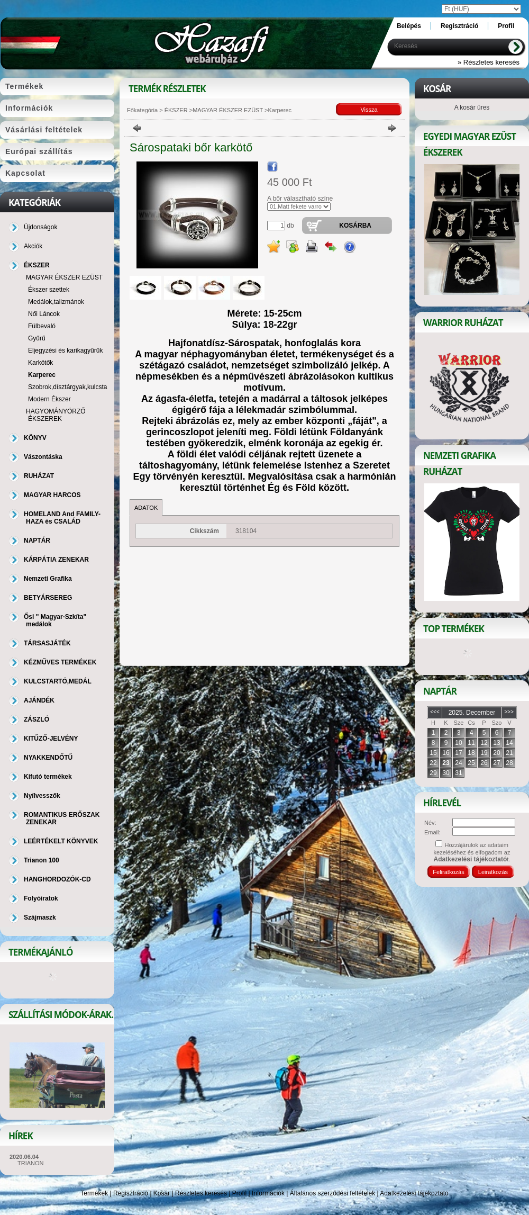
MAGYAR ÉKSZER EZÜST (228, 110)
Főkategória (142, 110)
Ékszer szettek (48, 289)
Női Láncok (44, 314)
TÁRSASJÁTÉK (47, 643)
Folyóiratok (41, 898)
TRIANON (30, 1163)
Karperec (42, 375)
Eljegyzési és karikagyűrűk (65, 350)
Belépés (409, 26)
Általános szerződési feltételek (332, 1193)
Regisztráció (130, 1193)
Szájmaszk (40, 917)
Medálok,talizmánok (56, 301)
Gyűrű (36, 338)
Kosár (161, 1193)
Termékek (94, 1193)
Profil (239, 1193)
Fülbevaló (42, 326)
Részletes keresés (201, 1193)
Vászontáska (43, 457)
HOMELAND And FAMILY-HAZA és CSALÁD (62, 517)
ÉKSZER (175, 110)
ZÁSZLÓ (36, 719)
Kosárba (355, 225)
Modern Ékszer (49, 399)
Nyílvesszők (42, 795)
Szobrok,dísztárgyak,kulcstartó (71, 387)
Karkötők (40, 362)
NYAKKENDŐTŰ (48, 757)
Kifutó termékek (48, 776)
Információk (268, 1193)
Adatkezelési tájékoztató (414, 1193)
